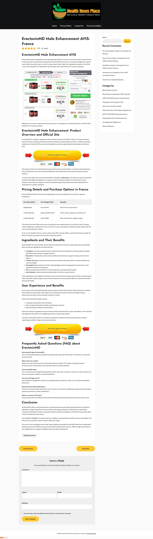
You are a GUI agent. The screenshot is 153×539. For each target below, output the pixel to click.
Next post (85, 448)
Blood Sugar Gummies (109, 90)
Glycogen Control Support (111, 102)
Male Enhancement (29, 435)
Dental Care (118, 98)
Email (59, 492)
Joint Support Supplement (122, 110)
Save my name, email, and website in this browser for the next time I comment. (47, 513)
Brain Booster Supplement (111, 94)
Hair (121, 102)
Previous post (28, 448)
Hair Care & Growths (109, 106)
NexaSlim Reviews (117, 80)
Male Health (106, 118)
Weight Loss (117, 122)
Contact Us (79, 26)
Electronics (125, 98)
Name (24, 492)
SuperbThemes (91, 533)
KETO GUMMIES (108, 114)
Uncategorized (107, 122)
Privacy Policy (65, 26)
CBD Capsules (125, 94)
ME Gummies (115, 118)
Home (54, 26)
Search (104, 37)
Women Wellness (108, 126)
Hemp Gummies (107, 110)
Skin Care (123, 118)
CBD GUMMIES (107, 98)
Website (25, 503)
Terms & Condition (94, 26)
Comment (26, 470)
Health (119, 106)
